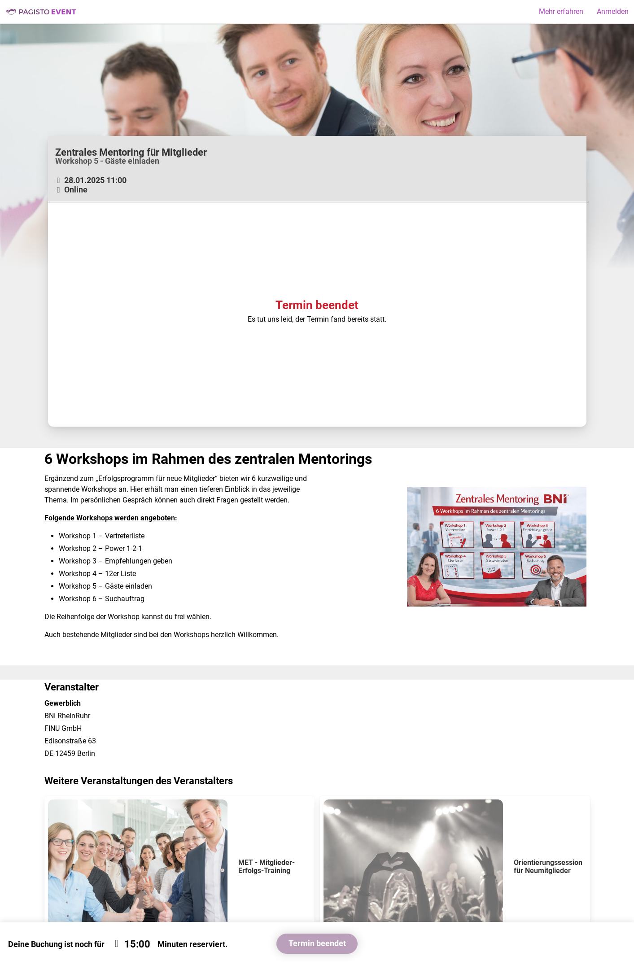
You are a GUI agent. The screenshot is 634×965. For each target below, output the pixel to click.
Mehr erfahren (561, 11)
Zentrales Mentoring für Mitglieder (131, 152)
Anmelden (613, 11)
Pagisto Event (41, 11)
